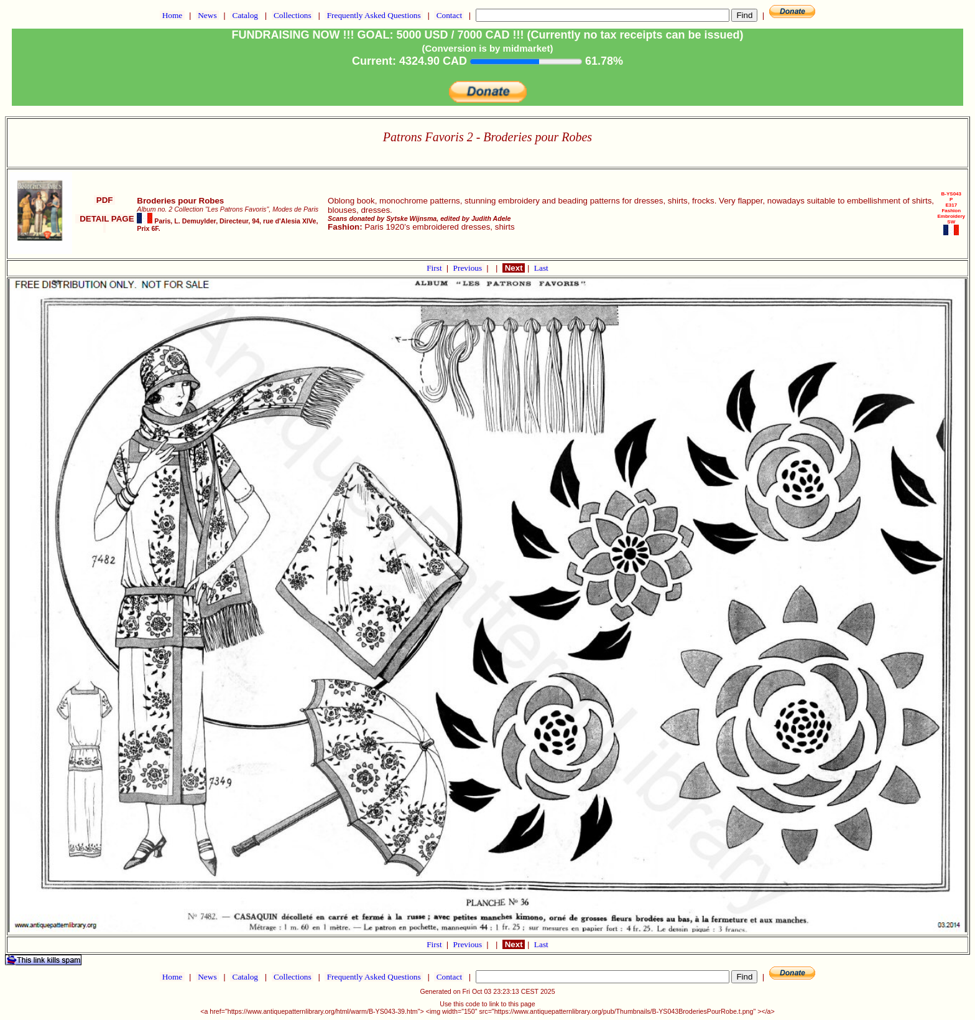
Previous (468, 268)
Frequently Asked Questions (374, 15)
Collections (292, 15)
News (207, 15)
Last (541, 268)
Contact (449, 15)
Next (513, 268)
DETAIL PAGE (104, 223)
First (435, 268)
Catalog (245, 15)
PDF (104, 200)
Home (172, 15)
